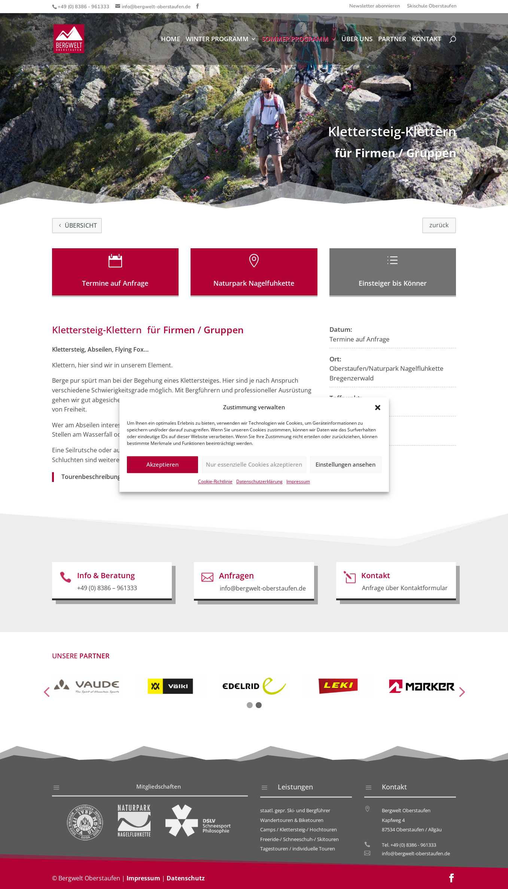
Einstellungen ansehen (345, 471)
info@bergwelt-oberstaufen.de (416, 853)
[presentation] (46, 692)
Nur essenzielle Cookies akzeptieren (254, 471)
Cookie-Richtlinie (215, 488)
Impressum (298, 488)
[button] (377, 414)
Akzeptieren (162, 471)
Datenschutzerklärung (259, 488)
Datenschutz (186, 878)
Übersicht (81, 225)
